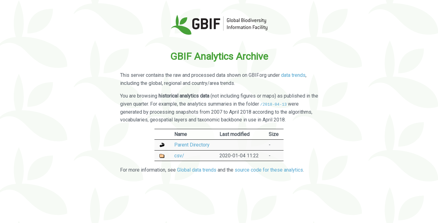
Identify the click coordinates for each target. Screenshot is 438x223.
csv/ (179, 155)
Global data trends (196, 170)
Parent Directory (192, 145)
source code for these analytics (269, 170)
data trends (293, 75)
